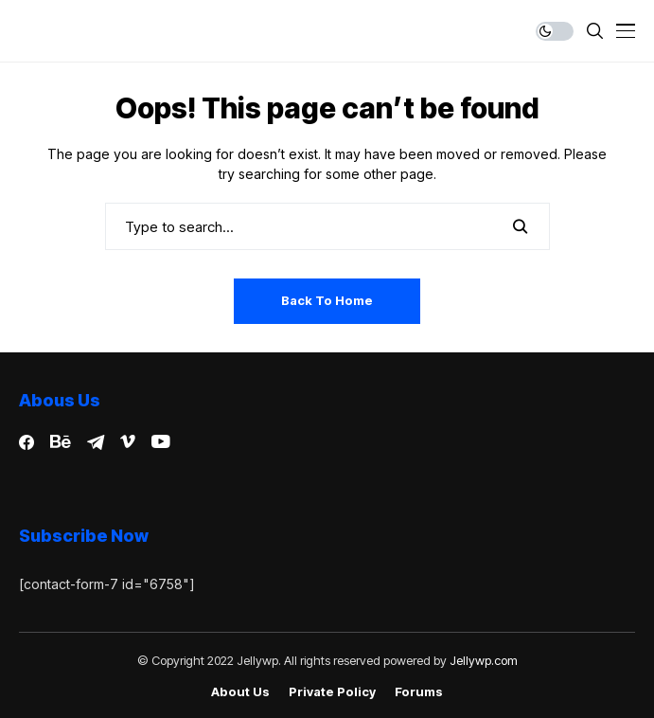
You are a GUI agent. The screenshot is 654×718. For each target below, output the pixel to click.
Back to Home (327, 300)
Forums (419, 692)
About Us (240, 692)
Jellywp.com (484, 660)
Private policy (332, 692)
